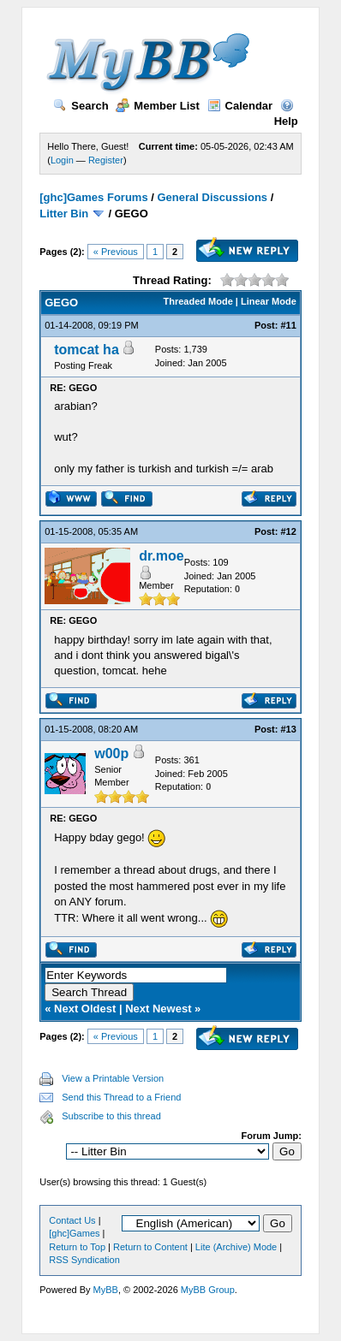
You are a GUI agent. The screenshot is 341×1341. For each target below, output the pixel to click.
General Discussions (212, 197)
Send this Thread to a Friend (121, 1097)
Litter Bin (63, 213)
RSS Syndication (84, 1260)
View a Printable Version (113, 1078)
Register (105, 160)
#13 (288, 729)
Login (62, 160)
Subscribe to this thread (111, 1116)
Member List (158, 105)
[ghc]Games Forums (93, 197)
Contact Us (72, 1220)
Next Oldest (85, 1008)
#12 (288, 531)
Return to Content (150, 1247)
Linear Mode (268, 301)
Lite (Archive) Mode (236, 1247)
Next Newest (158, 1008)
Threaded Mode (198, 301)
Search (80, 105)
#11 (288, 325)
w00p (111, 753)
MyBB (105, 1290)
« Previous (115, 251)
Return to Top (77, 1247)
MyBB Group (208, 1290)
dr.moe (161, 556)
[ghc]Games (74, 1233)
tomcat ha (86, 349)
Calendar (240, 105)
